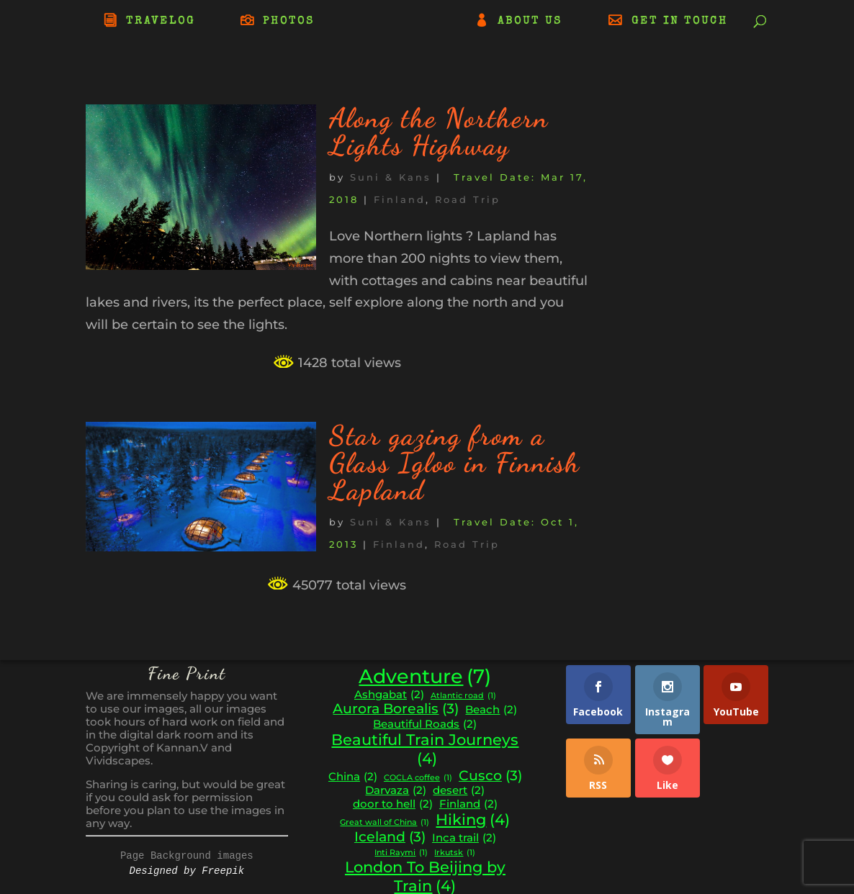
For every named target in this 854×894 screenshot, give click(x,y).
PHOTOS (289, 22)
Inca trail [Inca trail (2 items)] (464, 838)
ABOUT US (530, 22)
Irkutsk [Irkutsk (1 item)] (454, 853)
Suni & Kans (390, 177)
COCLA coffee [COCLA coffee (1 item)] (418, 778)
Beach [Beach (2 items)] (491, 710)
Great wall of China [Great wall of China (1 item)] (384, 823)
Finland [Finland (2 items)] (468, 804)
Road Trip (467, 199)
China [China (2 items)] (352, 777)
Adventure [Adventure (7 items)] (425, 676)
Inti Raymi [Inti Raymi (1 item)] (401, 853)
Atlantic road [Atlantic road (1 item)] (463, 696)
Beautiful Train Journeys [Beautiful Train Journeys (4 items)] (424, 749)
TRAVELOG (160, 22)
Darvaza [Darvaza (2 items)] (395, 791)
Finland (400, 199)
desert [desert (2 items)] (459, 791)
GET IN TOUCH (679, 22)
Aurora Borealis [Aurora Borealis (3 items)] (396, 709)
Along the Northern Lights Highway (439, 131)
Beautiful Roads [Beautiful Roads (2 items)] (425, 724)
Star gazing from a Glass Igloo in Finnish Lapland (454, 463)
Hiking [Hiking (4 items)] (473, 820)
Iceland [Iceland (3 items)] (390, 837)
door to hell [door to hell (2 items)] (393, 804)
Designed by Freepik (187, 871)
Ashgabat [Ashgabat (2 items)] (389, 695)
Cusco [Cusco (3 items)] (490, 776)
